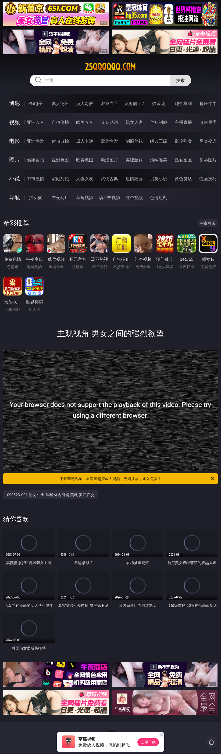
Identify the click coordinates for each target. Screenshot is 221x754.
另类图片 (208, 160)
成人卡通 (84, 141)
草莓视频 (84, 197)
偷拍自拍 (60, 141)
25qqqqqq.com (110, 66)
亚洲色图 (60, 160)
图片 (14, 159)
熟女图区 (183, 160)
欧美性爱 (109, 141)
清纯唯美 (158, 160)
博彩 (14, 103)
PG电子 (35, 103)
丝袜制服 (158, 122)
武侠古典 (109, 179)
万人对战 (84, 103)
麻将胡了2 (134, 103)
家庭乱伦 (60, 179)
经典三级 (158, 141)
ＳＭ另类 (208, 122)
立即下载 (148, 742)
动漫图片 (109, 160)
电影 (14, 141)
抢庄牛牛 (208, 103)
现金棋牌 (183, 103)
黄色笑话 (183, 179)
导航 (14, 197)
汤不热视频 (109, 197)
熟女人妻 (134, 122)
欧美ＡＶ (84, 122)
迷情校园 (134, 179)
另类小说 (158, 179)
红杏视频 (134, 197)
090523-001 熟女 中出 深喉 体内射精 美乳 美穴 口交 (51, 494)
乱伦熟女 (183, 141)
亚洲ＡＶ (35, 122)
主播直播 (183, 122)
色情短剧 (158, 197)
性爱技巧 (208, 179)
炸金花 (158, 103)
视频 (14, 122)
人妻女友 (84, 179)
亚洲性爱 (35, 141)
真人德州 (60, 103)
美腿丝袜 (134, 160)
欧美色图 (84, 160)
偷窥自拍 (35, 160)
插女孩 (35, 197)
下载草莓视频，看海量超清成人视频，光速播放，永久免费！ (137, 478)
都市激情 (35, 179)
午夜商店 (60, 197)
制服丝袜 (134, 141)
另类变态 (208, 141)
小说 (14, 178)
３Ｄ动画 (109, 122)
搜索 (180, 80)
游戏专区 (109, 103)
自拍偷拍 (60, 122)
